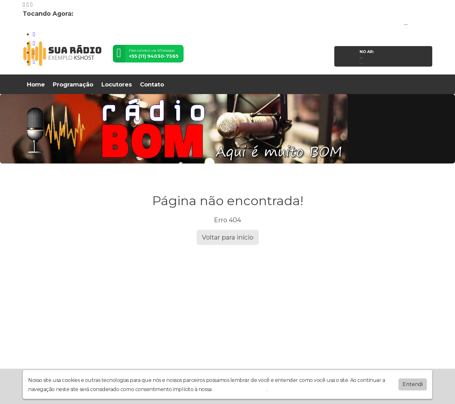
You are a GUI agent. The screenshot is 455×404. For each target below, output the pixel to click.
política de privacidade (239, 389)
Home (36, 84)
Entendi (413, 384)
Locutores (116, 84)
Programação (73, 84)
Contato (152, 84)
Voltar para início (227, 237)
